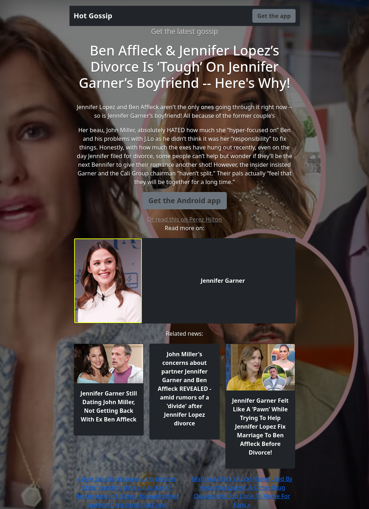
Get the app (274, 16)
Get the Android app (184, 200)
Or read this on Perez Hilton (184, 219)
